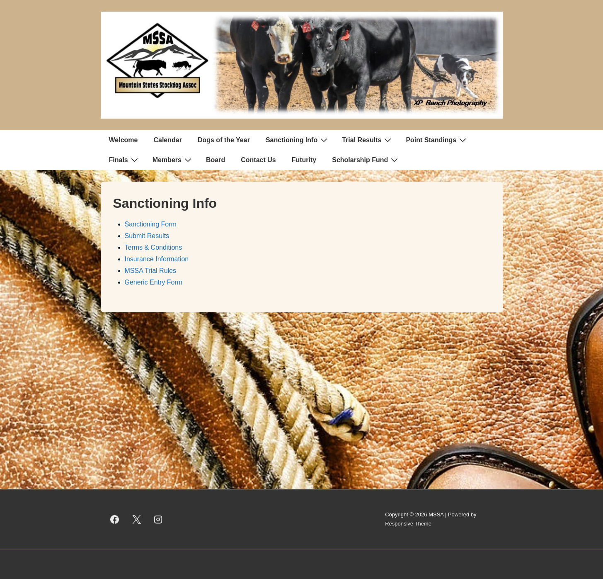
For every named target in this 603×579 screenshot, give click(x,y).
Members (173, 159)
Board (215, 159)
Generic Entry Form (154, 282)
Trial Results (367, 140)
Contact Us (258, 159)
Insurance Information (157, 259)
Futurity (304, 159)
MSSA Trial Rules (150, 270)
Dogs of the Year (224, 140)
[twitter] (136, 519)
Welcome (123, 140)
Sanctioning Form (151, 224)
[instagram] (158, 519)
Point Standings (437, 140)
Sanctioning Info (297, 140)
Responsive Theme (408, 524)
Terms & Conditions (153, 247)
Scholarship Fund (366, 159)
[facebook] (115, 519)
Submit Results (147, 235)
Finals (124, 159)
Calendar (167, 140)
